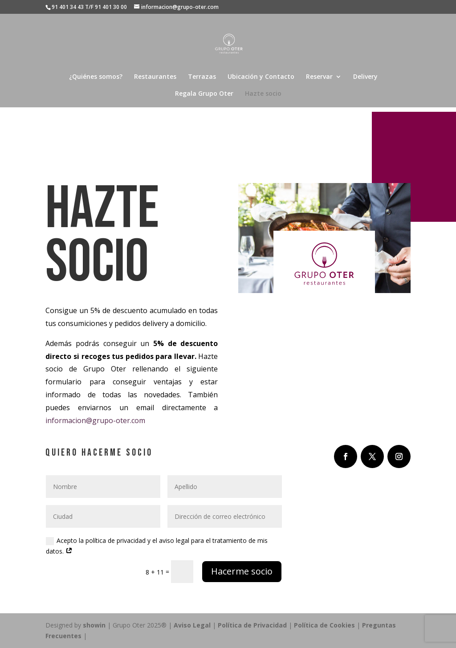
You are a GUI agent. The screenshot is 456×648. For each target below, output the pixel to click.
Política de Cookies (325, 625)
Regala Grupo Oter (204, 94)
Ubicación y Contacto (261, 77)
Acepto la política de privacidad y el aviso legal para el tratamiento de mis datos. (157, 545)
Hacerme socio (242, 571)
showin (94, 625)
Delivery (365, 77)
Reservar (319, 77)
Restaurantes (155, 77)
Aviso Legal (192, 625)
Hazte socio (263, 94)
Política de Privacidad (252, 625)
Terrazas (202, 77)
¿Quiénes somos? (95, 77)
